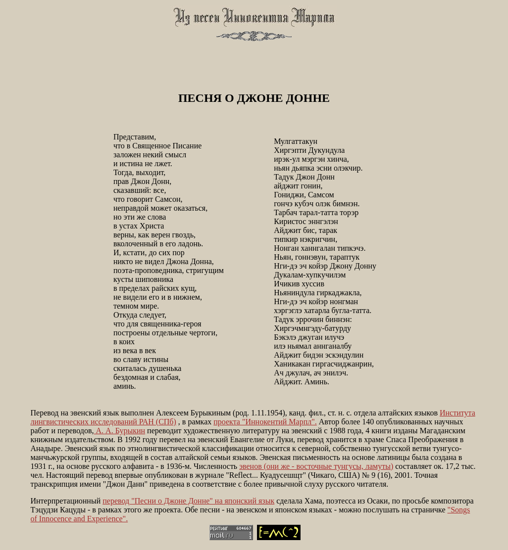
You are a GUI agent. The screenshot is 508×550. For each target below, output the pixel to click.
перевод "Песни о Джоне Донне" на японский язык (188, 501)
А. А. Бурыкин (120, 430)
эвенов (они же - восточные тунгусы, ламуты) (316, 466)
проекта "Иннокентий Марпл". (264, 421)
